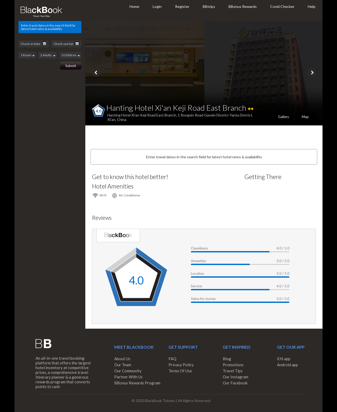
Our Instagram (235, 376)
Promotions (233, 364)
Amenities (198, 261)
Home (134, 6)
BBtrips (209, 6)
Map (305, 117)
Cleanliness (199, 248)
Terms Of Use (180, 370)
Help (311, 6)
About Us (122, 358)
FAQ (172, 358)
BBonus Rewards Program (137, 382)
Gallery (283, 117)
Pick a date (44, 44)
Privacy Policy (181, 364)
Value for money (203, 299)
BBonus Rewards (243, 6)
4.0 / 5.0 (282, 248)
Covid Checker (282, 6)
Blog (227, 358)
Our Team (122, 364)
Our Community (128, 370)
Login (157, 6)
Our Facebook (235, 382)
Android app (287, 364)
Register (182, 6)
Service (196, 286)
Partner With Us (128, 376)
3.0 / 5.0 (282, 261)
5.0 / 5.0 (282, 273)
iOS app (283, 358)
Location (197, 273)
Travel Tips (232, 370)
